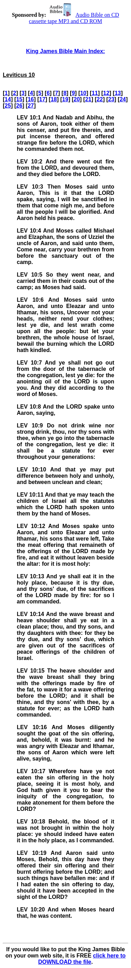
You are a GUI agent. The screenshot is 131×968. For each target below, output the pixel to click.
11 (95, 93)
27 (31, 106)
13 (118, 93)
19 (65, 99)
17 (42, 99)
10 (83, 93)
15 (19, 99)
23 (111, 99)
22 (100, 99)
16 (31, 99)
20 (77, 99)
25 (8, 106)
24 (122, 99)
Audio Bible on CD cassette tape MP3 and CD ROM (74, 18)
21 (88, 99)
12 (106, 93)
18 (54, 99)
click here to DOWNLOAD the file (81, 959)
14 (8, 99)
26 (19, 106)
